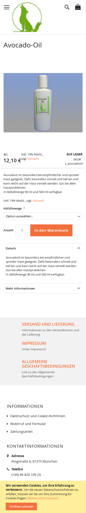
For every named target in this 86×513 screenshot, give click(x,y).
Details (11, 248)
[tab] (43, 248)
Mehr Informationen (20, 288)
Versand (33, 159)
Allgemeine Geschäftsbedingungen (48, 364)
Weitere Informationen (42, 498)
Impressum (34, 343)
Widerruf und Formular (28, 424)
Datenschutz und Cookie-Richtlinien (37, 416)
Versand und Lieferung (48, 324)
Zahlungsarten (21, 431)
